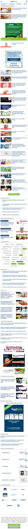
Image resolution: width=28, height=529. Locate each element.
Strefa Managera (20, 261)
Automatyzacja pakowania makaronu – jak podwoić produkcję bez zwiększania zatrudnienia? (7, 316)
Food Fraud (24, 248)
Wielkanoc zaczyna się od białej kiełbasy (10, 214)
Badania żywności (19, 244)
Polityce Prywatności (21, 522)
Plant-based (15, 255)
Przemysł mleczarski (6, 259)
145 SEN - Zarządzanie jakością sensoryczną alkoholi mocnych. (13, 331)
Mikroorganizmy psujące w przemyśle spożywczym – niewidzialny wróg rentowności (8, 303)
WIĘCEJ (25, 3)
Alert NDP (12, 244)
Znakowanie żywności (14, 265)
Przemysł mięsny (23, 257)
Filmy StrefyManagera (16, 248)
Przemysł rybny (7, 261)
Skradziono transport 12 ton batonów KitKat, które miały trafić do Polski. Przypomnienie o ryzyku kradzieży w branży (19, 99)
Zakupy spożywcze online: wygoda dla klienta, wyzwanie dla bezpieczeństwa (19, 77)
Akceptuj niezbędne (13, 527)
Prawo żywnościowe (5, 257)
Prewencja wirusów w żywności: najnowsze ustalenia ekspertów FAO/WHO (18, 168)
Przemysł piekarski (22, 259)
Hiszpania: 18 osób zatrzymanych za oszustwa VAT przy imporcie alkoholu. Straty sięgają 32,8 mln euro (19, 71)
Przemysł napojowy (14, 259)
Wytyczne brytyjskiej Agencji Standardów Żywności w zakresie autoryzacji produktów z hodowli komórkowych (18, 146)
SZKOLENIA (19, 3)
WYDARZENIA (12, 3)
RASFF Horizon (5, 459)
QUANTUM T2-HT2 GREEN (8, 480)
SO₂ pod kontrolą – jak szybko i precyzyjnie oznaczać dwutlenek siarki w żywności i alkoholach (8, 395)
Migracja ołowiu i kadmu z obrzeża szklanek (6, 231)
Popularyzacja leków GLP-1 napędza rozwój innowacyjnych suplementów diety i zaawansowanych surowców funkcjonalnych (19, 16)
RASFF (13, 261)
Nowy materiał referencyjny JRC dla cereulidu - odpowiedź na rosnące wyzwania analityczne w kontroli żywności (19, 85)
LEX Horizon (5, 466)
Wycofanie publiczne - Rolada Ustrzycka (10, 211)
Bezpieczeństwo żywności (7, 246)
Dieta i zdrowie (22, 246)
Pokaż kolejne (13, 194)
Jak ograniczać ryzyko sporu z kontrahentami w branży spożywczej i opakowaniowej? (19, 188)
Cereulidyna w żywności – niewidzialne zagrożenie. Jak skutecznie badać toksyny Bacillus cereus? (12, 444)
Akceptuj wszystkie (13, 524)
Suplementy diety (6, 263)
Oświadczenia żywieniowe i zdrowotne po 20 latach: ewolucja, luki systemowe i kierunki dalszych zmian (7, 309)
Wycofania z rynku (21, 263)
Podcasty (20, 255)
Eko (10, 248)
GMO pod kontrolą (6, 473)
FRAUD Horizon (6, 452)
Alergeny (6, 244)
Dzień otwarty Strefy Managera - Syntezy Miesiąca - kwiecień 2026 (8, 381)
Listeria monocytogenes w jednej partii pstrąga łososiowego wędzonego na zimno (19, 126)
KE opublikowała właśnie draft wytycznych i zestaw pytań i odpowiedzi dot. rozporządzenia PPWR (18, 113)
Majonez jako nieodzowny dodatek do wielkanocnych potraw (19, 9)
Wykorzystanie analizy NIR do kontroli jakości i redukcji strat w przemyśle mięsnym (8, 388)
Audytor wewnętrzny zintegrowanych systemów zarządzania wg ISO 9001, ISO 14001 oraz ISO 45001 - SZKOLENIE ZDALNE (14, 328)
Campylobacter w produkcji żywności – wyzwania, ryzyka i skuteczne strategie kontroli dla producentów (13, 440)
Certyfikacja (16, 246)
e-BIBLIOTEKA (4, 3)
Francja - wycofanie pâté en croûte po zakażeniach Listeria (19, 138)
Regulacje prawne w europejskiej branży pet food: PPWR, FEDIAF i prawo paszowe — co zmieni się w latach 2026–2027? (7, 295)
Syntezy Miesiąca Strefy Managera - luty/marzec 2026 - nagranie (19, 174)
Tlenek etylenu (13, 263)
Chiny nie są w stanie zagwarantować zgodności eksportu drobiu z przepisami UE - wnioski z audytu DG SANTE (19, 161)
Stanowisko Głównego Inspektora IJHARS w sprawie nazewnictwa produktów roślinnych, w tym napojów (19, 181)
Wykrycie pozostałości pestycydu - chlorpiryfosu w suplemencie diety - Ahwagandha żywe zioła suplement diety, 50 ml (19, 92)
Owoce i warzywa (8, 255)
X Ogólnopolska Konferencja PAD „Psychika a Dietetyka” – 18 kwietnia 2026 (7, 224)
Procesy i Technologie (15, 257)
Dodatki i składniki (5, 248)
